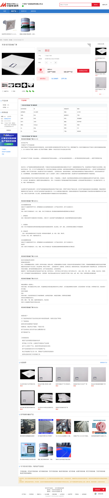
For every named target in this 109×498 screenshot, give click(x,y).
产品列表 (5, 40)
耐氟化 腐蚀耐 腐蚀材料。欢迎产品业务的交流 (31, 34)
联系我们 (31, 494)
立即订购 (64, 78)
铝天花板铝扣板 (43, 471)
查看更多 (9, 130)
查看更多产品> (103, 362)
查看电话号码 (83, 70)
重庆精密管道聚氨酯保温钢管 (27, 436)
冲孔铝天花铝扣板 (33, 471)
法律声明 (70, 494)
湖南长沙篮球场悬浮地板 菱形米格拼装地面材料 (67, 459)
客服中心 (39, 494)
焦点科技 (56, 496)
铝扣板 (10, 40)
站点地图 (47, 494)
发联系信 (42, 78)
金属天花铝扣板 (80, 471)
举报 (13, 91)
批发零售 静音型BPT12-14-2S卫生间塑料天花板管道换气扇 (16, 34)
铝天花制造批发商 (59, 488)
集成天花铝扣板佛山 (26, 473)
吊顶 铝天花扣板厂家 (57, 489)
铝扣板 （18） (6, 105)
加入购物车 (54, 78)
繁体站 (77, 494)
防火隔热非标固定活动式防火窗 (28, 459)
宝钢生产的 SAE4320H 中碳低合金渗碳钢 (83, 436)
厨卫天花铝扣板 (90, 471)
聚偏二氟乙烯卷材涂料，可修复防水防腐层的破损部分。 (51, 459)
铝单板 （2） (6, 107)
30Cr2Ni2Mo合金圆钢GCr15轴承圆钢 (64, 436)
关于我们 (24, 494)
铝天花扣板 (72, 471)
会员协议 (62, 494)
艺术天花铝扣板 (53, 471)
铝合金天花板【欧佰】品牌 (102, 73)
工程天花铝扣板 (100, 471)
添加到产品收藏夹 (6, 151)
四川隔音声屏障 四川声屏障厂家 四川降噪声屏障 (50, 436)
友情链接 (84, 494)
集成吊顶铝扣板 (63, 471)
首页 (1, 40)
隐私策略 (54, 494)
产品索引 (4, 149)
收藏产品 (5, 91)
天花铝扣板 (23, 471)
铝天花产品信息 (49, 488)
